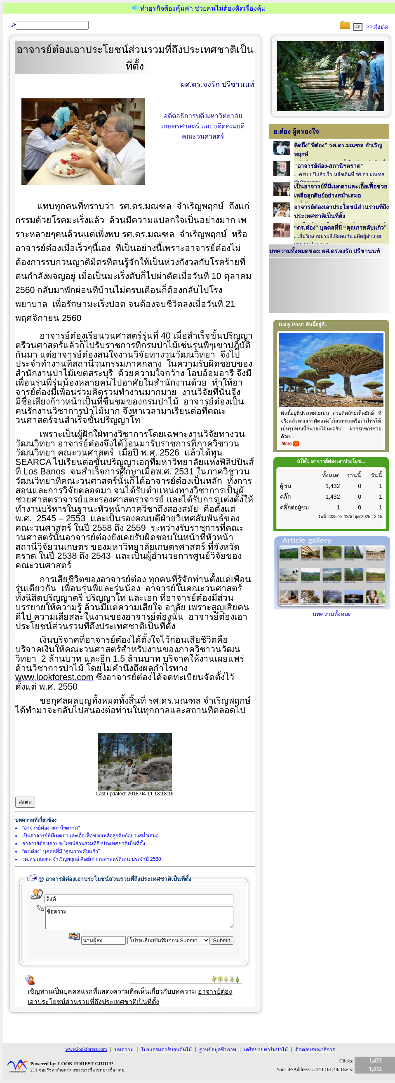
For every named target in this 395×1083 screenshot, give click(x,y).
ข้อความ (139, 917)
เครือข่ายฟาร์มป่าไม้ (266, 1050)
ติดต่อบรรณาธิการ (315, 1050)
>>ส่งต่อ (377, 26)
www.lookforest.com (86, 1049)
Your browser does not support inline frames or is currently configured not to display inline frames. (329, 286)
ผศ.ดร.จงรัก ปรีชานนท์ (217, 84)
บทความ (124, 1050)
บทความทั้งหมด (332, 610)
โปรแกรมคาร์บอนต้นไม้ (166, 1050)
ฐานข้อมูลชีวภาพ (217, 1050)
